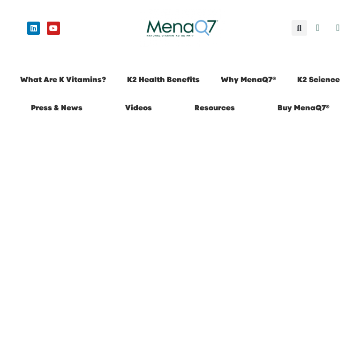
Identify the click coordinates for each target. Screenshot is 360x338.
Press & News (56, 108)
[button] (299, 28)
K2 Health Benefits (163, 79)
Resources (215, 108)
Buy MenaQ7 (304, 108)
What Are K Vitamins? (63, 79)
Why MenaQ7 (248, 79)
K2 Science (318, 79)
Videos (138, 108)
